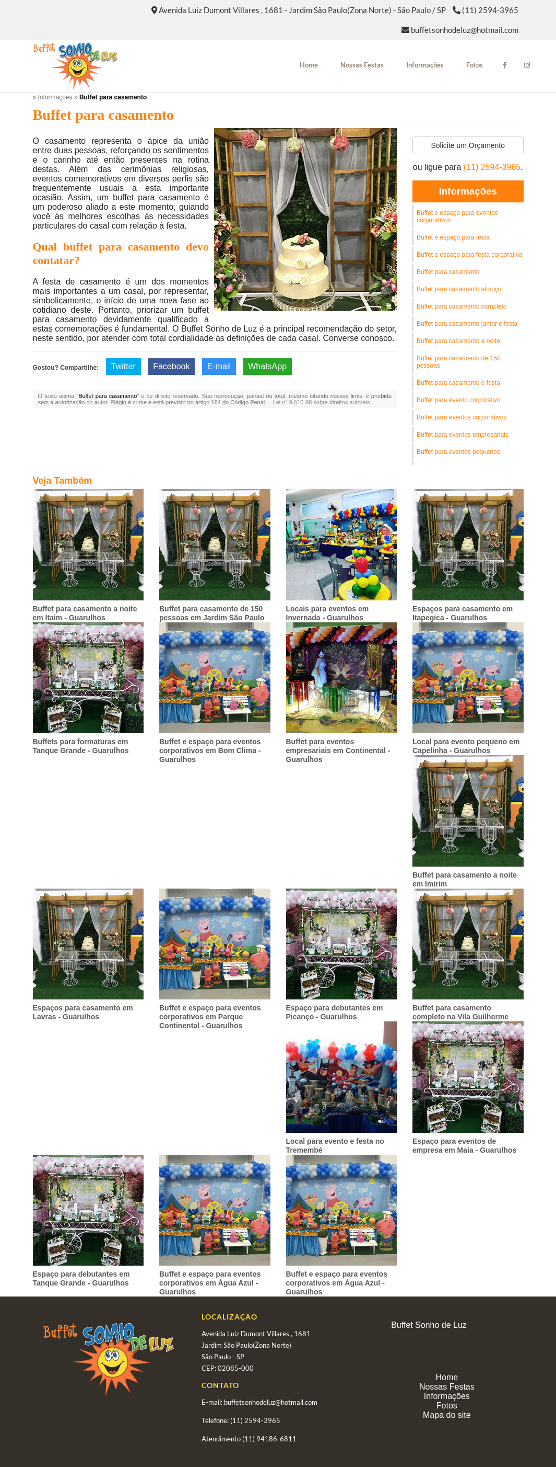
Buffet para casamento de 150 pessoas (459, 362)
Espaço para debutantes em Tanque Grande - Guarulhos (81, 1278)
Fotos (474, 65)
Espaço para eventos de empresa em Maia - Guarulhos (464, 1145)
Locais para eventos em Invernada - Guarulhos (327, 613)
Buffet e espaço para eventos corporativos (457, 216)
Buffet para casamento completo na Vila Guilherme (460, 1012)
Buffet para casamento (448, 272)
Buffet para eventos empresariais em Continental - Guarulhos (338, 750)
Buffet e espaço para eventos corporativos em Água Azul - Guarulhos (210, 1283)
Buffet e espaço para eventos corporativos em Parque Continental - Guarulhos (210, 1017)
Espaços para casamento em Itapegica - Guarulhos (462, 613)
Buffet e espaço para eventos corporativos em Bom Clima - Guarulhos (210, 750)
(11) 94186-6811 (269, 1439)
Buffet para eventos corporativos (462, 417)
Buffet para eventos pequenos (458, 452)
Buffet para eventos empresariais (462, 434)
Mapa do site (447, 1415)
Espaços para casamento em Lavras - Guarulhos (83, 1012)
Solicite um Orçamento (468, 145)
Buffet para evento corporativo (459, 400)
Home (309, 65)
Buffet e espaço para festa (453, 237)
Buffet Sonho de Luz (429, 1325)
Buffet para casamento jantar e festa (467, 323)
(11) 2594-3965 (490, 10)
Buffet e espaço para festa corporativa (470, 254)
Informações (425, 65)
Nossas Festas (362, 65)
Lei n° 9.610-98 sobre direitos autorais (321, 402)
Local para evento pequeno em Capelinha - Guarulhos (465, 746)
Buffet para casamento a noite (458, 341)
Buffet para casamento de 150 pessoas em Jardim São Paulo (212, 613)
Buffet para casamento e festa (458, 382)
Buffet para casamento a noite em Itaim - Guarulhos (85, 613)
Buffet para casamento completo (462, 306)
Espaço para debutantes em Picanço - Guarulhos (334, 1012)
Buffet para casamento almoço (459, 289)
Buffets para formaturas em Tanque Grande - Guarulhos (81, 746)
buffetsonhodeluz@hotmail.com (464, 30)
